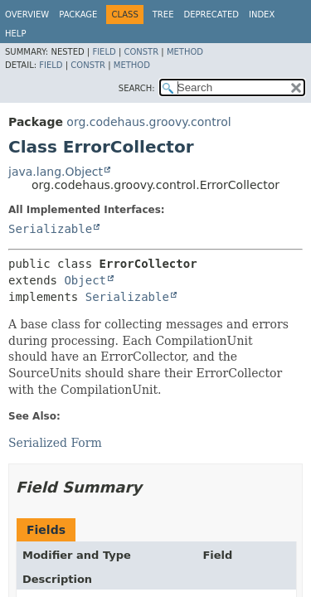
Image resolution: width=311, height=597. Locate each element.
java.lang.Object (55, 171)
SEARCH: (137, 88)
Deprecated (211, 14)
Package (78, 14)
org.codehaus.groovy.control (148, 122)
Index (262, 14)
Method (185, 51)
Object (85, 280)
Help (15, 33)
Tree (163, 14)
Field (103, 51)
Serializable (50, 228)
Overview (27, 14)
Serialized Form (55, 442)
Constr (141, 51)
